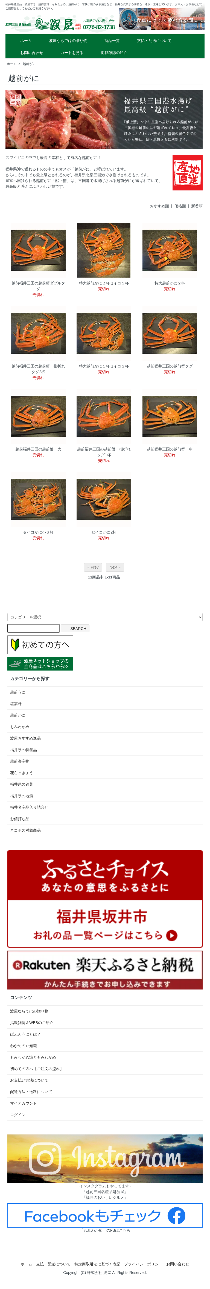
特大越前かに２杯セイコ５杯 (104, 283)
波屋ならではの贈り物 (64, 40)
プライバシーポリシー (143, 1264)
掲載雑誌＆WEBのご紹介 (31, 1022)
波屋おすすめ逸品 (25, 738)
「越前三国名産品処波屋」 (105, 1192)
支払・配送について (150, 40)
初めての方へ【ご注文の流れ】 (37, 1068)
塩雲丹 (16, 703)
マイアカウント (23, 1103)
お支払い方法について (29, 1080)
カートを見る (67, 52)
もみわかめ (19, 727)
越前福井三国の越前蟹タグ (170, 366)
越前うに (17, 692)
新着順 (197, 206)
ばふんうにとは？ (25, 1034)
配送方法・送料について (31, 1092)
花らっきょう (21, 773)
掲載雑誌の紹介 (110, 52)
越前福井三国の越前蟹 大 (38, 449)
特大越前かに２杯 (169, 283)
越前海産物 (19, 761)
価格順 (180, 206)
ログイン (17, 1115)
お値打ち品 (19, 819)
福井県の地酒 (21, 796)
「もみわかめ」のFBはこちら (105, 1230)
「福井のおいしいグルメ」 (105, 1197)
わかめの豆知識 (23, 1045)
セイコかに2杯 (103, 532)
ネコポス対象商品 (25, 830)
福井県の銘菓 (21, 784)
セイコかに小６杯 (38, 532)
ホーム (22, 40)
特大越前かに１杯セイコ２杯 (104, 366)
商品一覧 (108, 40)
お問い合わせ (27, 52)
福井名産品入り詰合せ (29, 807)
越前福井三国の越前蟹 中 (170, 449)
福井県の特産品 (23, 750)
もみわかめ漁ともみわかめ (33, 1057)
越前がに (29, 64)
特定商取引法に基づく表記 (97, 1264)
